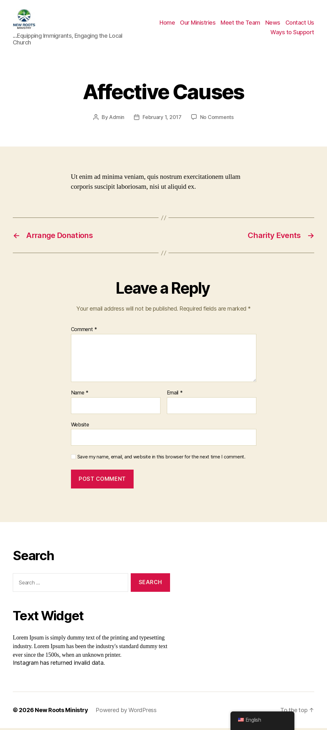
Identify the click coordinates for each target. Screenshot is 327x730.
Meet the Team (240, 23)
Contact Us (299, 23)
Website (80, 426)
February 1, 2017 (162, 119)
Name (80, 395)
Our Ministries (197, 23)
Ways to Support (292, 33)
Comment (84, 331)
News (272, 23)
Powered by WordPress (126, 712)
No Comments (217, 119)
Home (167, 23)
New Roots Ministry (61, 712)
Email (175, 395)
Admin (116, 119)
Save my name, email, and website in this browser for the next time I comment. (161, 459)
